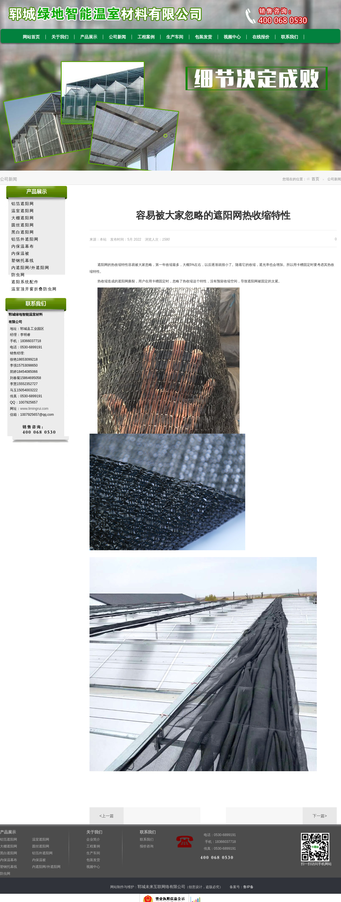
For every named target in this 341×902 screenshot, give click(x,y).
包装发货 (203, 37)
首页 (315, 179)
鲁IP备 (248, 887)
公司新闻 (117, 37)
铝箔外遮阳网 (25, 239)
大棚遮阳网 (22, 218)
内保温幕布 (22, 246)
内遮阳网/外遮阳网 (30, 267)
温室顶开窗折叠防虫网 (34, 289)
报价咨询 (146, 846)
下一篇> (320, 816)
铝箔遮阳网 (22, 203)
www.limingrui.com (34, 409)
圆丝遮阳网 (22, 225)
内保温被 (20, 253)
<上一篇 (106, 816)
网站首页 (31, 37)
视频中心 (232, 37)
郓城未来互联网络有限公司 (161, 886)
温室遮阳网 (22, 210)
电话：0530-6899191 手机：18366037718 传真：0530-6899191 (217, 835)
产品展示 (88, 37)
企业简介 (93, 839)
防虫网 (18, 274)
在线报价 (260, 37)
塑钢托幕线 (22, 260)
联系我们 (289, 37)
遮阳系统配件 (25, 282)
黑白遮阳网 (22, 232)
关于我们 (59, 37)
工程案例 (146, 37)
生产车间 (174, 37)
